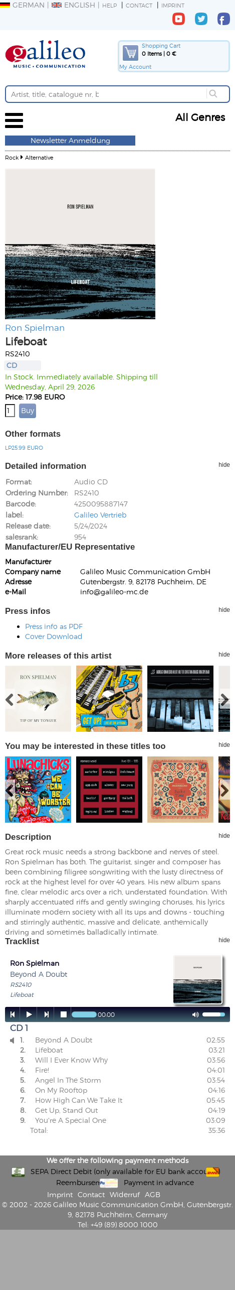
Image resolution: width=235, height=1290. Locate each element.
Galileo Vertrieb (100, 514)
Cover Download (54, 636)
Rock (12, 157)
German (22, 5)
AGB (152, 1194)
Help (109, 5)
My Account (135, 66)
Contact (139, 5)
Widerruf (125, 1194)
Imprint (172, 5)
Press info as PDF (54, 626)
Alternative (39, 157)
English (73, 5)
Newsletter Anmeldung (70, 140)
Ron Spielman (35, 327)
